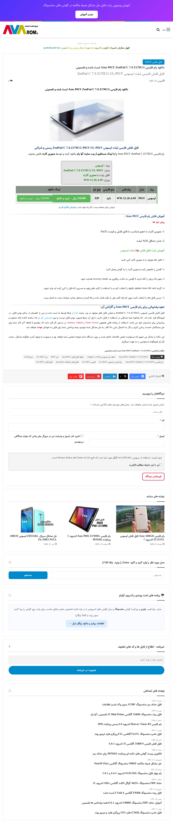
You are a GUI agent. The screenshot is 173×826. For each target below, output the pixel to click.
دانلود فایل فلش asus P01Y (73, 356)
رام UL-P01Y (41, 356)
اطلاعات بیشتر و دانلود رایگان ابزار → (86, 623)
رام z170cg (28, 356)
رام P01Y (55, 356)
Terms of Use (83, 458)
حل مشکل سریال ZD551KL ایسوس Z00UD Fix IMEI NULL (33, 538)
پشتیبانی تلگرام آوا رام (67, 207)
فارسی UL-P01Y (89, 361)
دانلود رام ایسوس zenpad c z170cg (101, 356)
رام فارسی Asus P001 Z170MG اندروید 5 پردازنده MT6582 (89, 538)
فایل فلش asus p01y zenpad (67, 361)
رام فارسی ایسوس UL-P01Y (110, 361)
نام (162, 420)
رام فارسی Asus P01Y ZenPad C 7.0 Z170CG (144, 361)
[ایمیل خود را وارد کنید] (86, 660)
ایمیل (161, 436)
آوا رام (80, 154)
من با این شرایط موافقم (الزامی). (145, 465)
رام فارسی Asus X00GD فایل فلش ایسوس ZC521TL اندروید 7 (142, 538)
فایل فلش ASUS (153, 62)
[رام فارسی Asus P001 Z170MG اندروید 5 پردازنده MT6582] (86, 519)
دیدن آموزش (86, 14)
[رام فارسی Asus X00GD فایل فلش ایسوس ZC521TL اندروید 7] (140, 519)
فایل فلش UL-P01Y (44, 361)
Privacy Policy (65, 458)
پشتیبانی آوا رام (45, 318)
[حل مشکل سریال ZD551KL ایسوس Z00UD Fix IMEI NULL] (33, 519)
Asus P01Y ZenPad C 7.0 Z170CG (133, 356)
